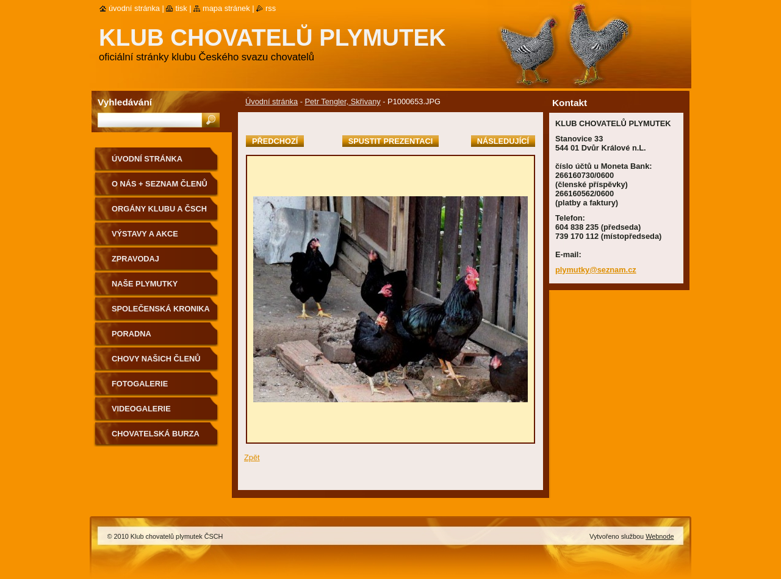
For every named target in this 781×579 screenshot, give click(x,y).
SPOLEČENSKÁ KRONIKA (161, 308)
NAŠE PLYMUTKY (145, 283)
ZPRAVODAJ (135, 258)
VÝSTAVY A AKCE (145, 233)
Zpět (252, 457)
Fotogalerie (140, 383)
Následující (503, 141)
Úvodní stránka (271, 101)
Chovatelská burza (156, 433)
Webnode (660, 536)
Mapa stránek (226, 8)
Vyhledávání (125, 102)
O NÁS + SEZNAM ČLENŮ (159, 183)
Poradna (131, 333)
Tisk (181, 8)
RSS (270, 8)
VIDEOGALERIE (141, 408)
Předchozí (275, 141)
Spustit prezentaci (390, 141)
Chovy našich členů (156, 358)
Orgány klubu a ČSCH (159, 208)
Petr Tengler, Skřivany (342, 101)
